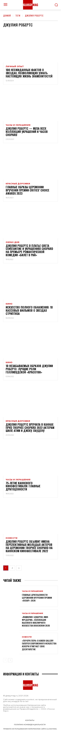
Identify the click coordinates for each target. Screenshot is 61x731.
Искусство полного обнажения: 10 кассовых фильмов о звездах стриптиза (29, 310)
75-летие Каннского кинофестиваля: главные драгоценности (23, 486)
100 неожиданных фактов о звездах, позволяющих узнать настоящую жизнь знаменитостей (29, 73)
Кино (9, 304)
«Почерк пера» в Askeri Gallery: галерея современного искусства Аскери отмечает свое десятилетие (39, 645)
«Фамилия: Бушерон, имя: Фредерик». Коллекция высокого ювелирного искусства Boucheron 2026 (36, 621)
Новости (11, 538)
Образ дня (12, 242)
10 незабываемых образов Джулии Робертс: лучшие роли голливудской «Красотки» (29, 369)
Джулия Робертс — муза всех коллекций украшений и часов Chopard (27, 131)
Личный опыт (15, 66)
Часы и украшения (18, 125)
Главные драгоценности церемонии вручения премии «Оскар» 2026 (37, 597)
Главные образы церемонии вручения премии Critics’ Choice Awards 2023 (27, 190)
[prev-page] (5, 660)
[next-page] (19, 568)
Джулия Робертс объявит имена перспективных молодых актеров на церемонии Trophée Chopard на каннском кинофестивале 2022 (29, 546)
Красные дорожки (18, 184)
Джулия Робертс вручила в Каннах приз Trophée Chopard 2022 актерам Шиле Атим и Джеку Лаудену (30, 427)
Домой (7, 15)
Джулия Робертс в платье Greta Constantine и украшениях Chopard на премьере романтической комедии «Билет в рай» (29, 250)
